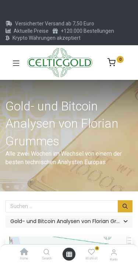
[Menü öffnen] (69, 254)
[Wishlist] (91, 252)
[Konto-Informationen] (113, 252)
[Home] (24, 252)
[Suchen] (125, 206)
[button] (69, 221)
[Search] (46, 252)
